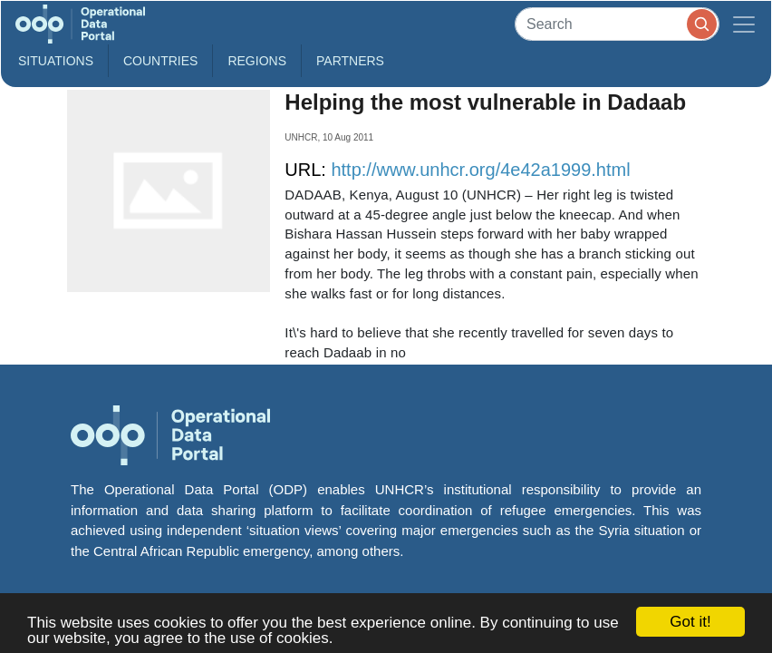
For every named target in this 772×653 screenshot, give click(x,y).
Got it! (690, 621)
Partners (350, 61)
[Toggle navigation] (743, 24)
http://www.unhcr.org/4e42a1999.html (480, 170)
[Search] (617, 24)
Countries (160, 61)
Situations (55, 61)
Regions (256, 61)
